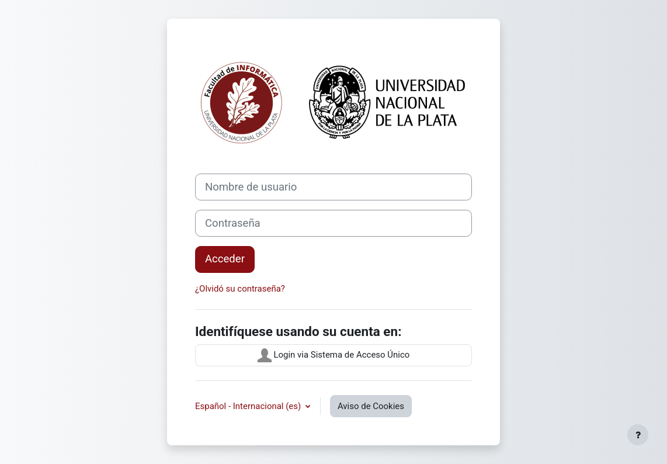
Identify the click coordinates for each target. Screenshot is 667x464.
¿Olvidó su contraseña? (240, 288)
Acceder (225, 258)
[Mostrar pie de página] (637, 434)
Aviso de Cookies (371, 406)
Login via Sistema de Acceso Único (334, 355)
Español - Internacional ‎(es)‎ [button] (249, 406)
